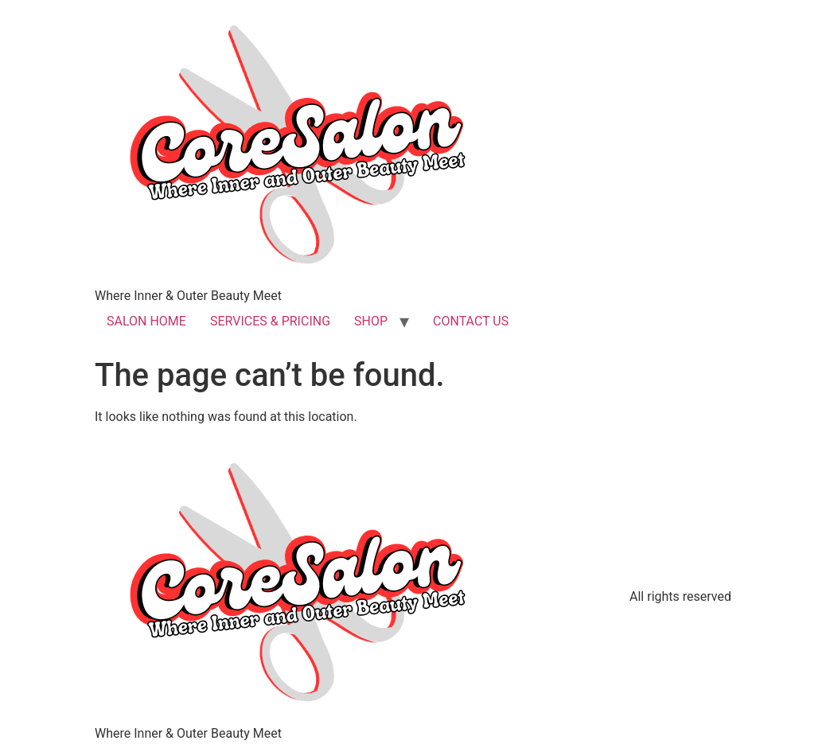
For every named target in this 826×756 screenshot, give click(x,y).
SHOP (371, 321)
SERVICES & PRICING (270, 321)
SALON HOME (146, 321)
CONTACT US (470, 321)
